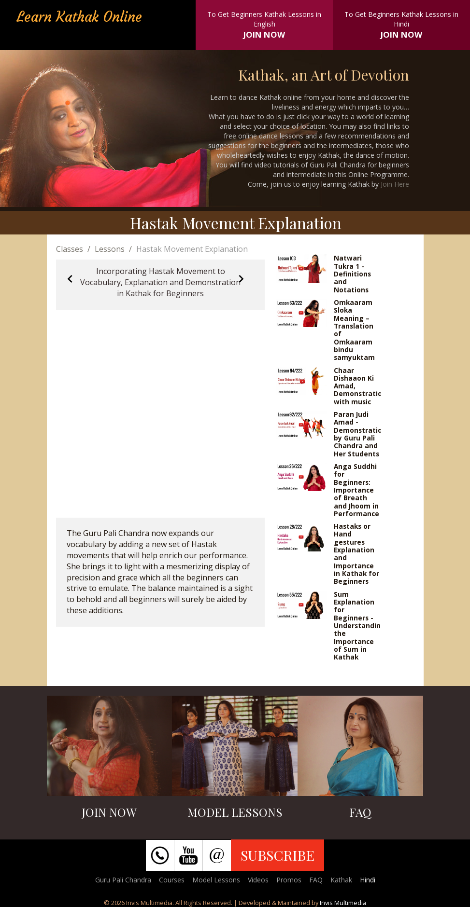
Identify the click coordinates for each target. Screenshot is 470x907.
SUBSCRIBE (277, 855)
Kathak (341, 879)
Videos (258, 879)
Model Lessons (216, 879)
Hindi (367, 879)
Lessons (110, 249)
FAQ (316, 879)
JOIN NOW (264, 34)
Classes (69, 249)
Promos (288, 879)
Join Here (395, 184)
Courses (172, 879)
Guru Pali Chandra (123, 879)
